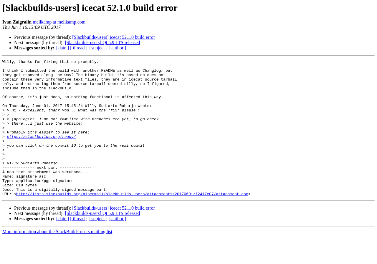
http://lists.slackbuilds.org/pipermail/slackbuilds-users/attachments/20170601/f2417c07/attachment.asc (132, 221)
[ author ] (117, 47)
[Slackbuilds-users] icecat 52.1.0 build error (113, 37)
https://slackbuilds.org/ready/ (41, 152)
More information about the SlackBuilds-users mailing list (57, 258)
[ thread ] (78, 47)
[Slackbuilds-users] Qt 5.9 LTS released (102, 42)
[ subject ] (98, 47)
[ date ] (62, 47)
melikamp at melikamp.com (59, 21)
